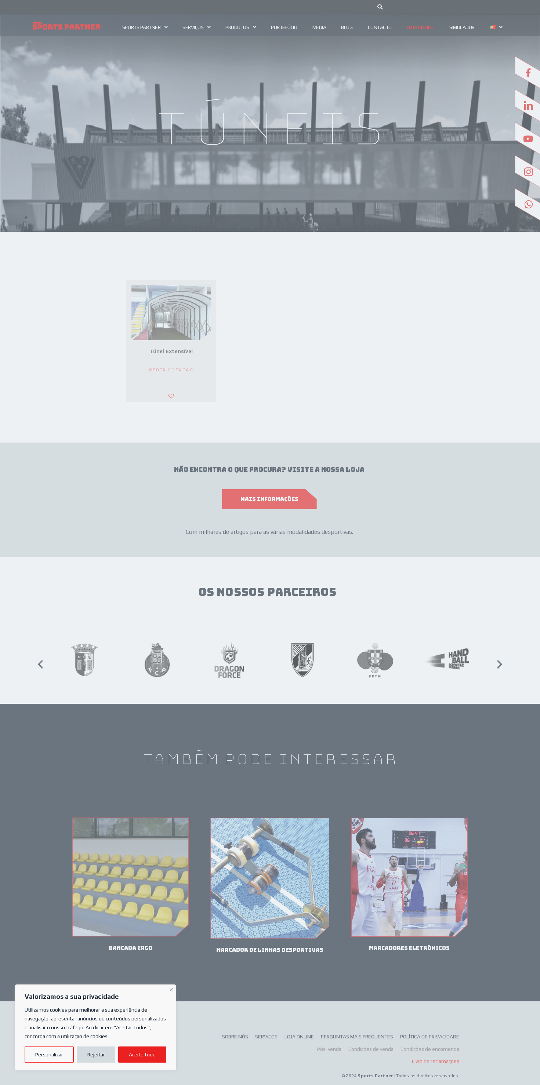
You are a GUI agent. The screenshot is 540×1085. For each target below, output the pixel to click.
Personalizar (49, 1054)
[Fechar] (171, 988)
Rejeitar (96, 1054)
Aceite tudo (142, 1054)
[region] (95, 1027)
